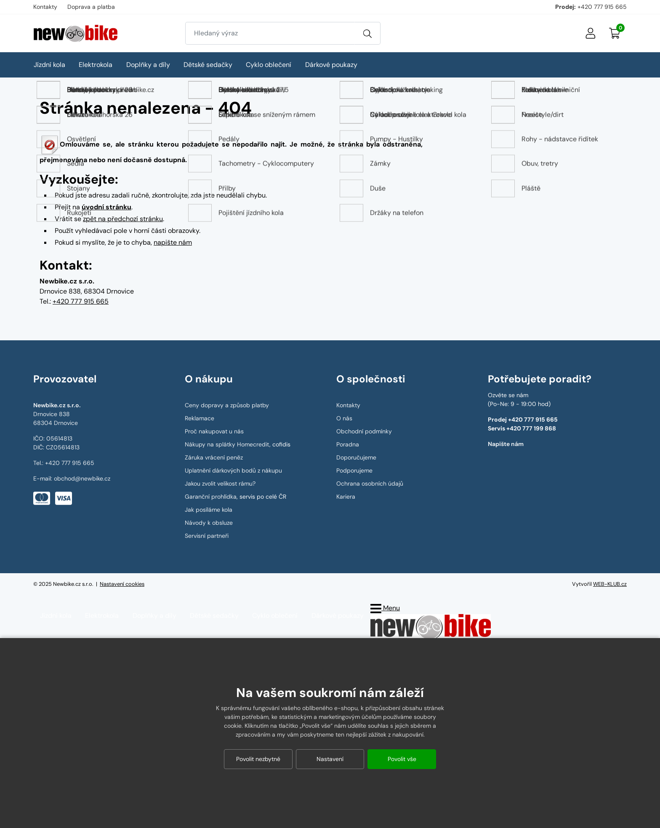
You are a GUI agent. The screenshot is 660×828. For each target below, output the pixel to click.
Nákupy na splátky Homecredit (227, 444)
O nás (344, 418)
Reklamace (199, 418)
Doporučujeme (356, 457)
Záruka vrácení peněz (214, 457)
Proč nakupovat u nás (214, 431)
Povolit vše (402, 759)
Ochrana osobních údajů (369, 483)
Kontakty (45, 7)
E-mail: (43, 478)
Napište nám (506, 444)
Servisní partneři (207, 536)
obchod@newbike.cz (82, 478)
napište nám (173, 242)
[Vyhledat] (367, 33)
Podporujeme (354, 470)
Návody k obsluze (209, 522)
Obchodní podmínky (364, 431)
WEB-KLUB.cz (610, 584)
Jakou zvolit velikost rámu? (220, 483)
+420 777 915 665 (602, 7)
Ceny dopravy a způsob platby (227, 405)
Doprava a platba (91, 7)
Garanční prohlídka (211, 496)
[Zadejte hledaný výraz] (270, 33)
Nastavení (330, 759)
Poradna (347, 444)
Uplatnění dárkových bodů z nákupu (233, 470)
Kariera (345, 496)
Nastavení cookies (122, 584)
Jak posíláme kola (208, 509)
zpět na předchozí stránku (123, 218)
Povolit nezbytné (258, 759)
